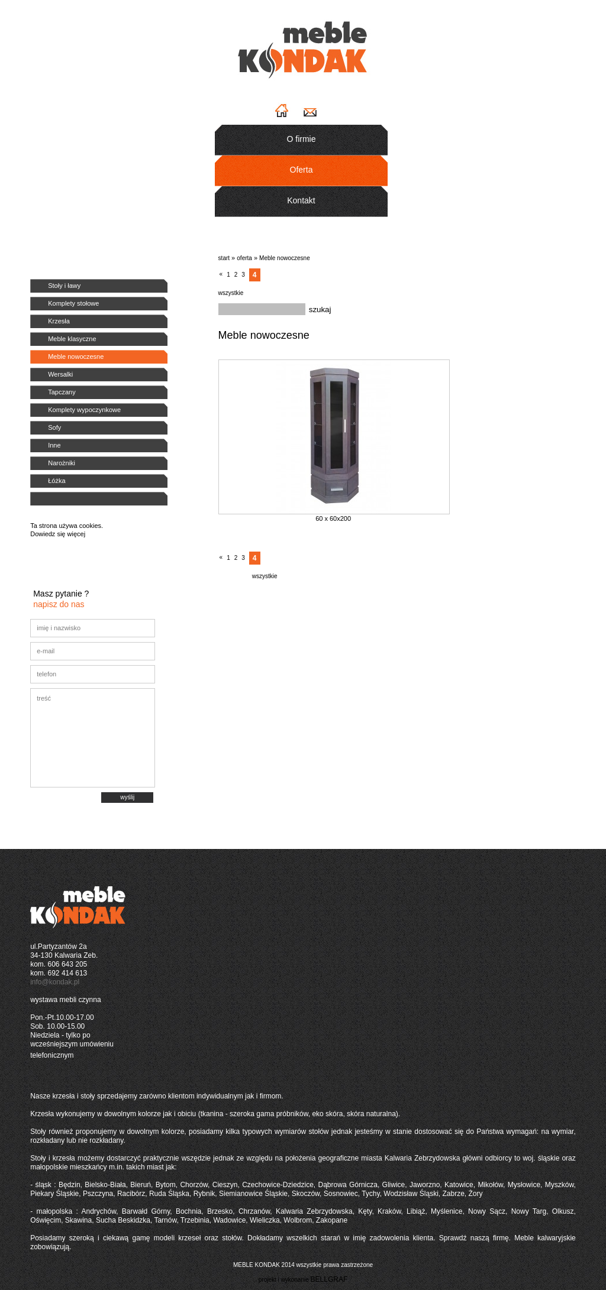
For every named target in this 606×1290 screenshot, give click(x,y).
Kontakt (301, 200)
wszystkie (231, 293)
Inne (54, 445)
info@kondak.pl (54, 982)
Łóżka (56, 480)
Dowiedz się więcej (57, 533)
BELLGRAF (329, 1279)
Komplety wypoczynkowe (84, 409)
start (224, 258)
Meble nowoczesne (76, 356)
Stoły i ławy (64, 285)
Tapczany (61, 392)
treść (92, 737)
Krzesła (59, 321)
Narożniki (61, 462)
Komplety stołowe (73, 303)
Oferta (301, 169)
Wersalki (60, 374)
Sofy (54, 427)
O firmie (301, 139)
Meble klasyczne (72, 338)
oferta (244, 258)
